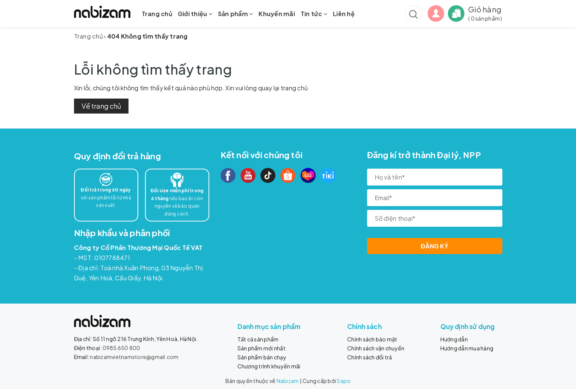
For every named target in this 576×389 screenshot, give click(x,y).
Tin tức (314, 14)
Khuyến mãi (277, 14)
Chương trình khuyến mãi (269, 366)
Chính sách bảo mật (372, 339)
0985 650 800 (122, 347)
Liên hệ (344, 14)
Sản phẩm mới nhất (261, 348)
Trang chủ (157, 14)
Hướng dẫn (454, 339)
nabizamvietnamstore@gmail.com (134, 356)
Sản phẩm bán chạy (261, 357)
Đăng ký (434, 246)
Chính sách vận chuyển (375, 348)
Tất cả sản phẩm (258, 339)
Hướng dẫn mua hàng (467, 348)
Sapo (344, 380)
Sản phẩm (235, 14)
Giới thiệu (195, 14)
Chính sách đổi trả (369, 357)
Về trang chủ (101, 106)
